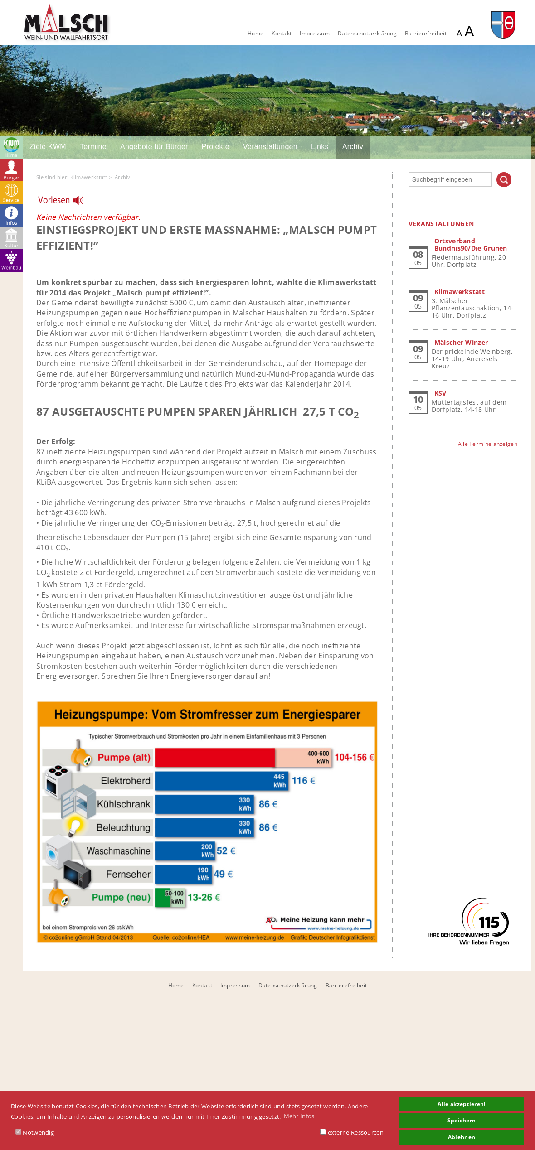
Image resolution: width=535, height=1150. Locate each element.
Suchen (503, 179)
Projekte (215, 146)
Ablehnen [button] (461, 1136)
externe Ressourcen (352, 1132)
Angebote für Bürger (154, 146)
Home (255, 33)
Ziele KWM (47, 146)
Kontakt (282, 33)
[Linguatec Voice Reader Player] (66, 202)
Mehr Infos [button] (299, 1116)
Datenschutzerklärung (367, 33)
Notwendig (34, 1132)
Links (320, 146)
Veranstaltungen (270, 146)
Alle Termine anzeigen (487, 444)
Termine (93, 146)
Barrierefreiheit (426, 33)
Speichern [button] (461, 1120)
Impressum (315, 33)
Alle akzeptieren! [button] (461, 1103)
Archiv (352, 146)
